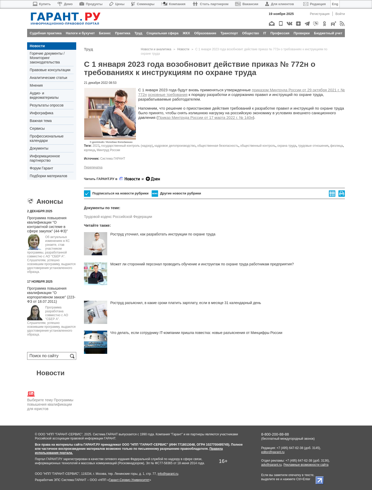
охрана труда (286, 146)
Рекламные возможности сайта (305, 465)
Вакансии (246, 4)
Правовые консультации (50, 70)
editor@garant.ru (272, 452)
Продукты (91, 4)
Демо (65, 4)
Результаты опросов (47, 105)
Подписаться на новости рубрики (116, 193)
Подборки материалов (48, 176)
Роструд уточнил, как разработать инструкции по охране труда (162, 234)
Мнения (36, 85)
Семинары (142, 4)
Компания (173, 4)
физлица (336, 146)
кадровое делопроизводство (175, 146)
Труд (88, 49)
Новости (37, 46)
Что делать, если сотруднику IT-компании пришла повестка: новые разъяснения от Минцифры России (196, 333)
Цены (117, 4)
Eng (335, 4)
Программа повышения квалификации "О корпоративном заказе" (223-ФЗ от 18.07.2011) (51, 295)
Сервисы (37, 128)
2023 (95, 146)
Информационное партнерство (45, 158)
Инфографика (41, 113)
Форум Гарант (41, 168)
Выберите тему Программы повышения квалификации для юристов (50, 400)
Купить (41, 4)
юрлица (89, 150)
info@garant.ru (168, 474)
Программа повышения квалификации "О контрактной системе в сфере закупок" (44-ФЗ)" (47, 224)
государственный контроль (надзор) (127, 146)
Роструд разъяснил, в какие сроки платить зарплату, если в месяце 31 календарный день (185, 303)
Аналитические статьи (48, 78)
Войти (340, 14)
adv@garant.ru (271, 465)
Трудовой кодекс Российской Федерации (118, 217)
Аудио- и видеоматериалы (44, 95)
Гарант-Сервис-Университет (129, 480)
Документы (39, 148)
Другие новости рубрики (176, 193)
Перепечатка (93, 167)
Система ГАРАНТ (112, 158)
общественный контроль (258, 146)
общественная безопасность (217, 146)
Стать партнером (210, 4)
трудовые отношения (313, 146)
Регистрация (320, 14)
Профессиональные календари (47, 138)
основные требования (167, 94)
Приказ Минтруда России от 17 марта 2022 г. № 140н (205, 117)
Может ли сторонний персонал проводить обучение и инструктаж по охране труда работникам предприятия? (202, 264)
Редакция (314, 4)
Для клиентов (279, 4)
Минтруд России (108, 150)
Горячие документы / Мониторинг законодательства (47, 57)
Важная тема (41, 121)
